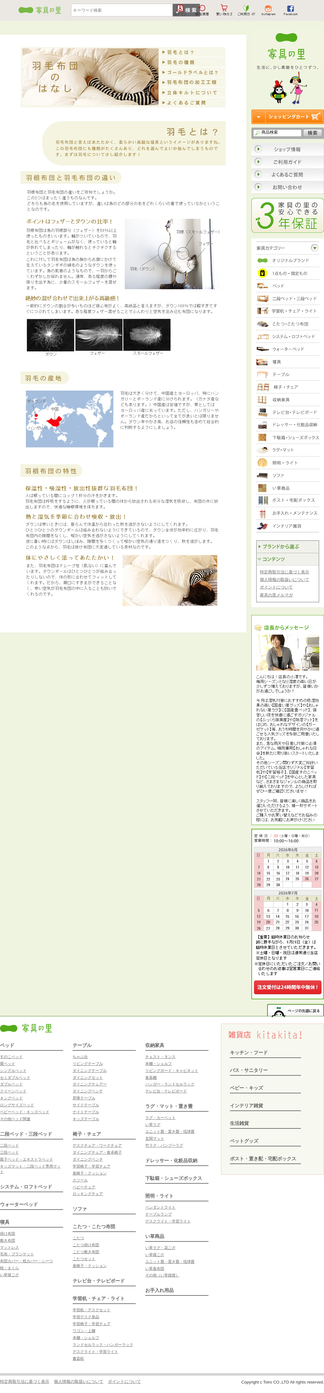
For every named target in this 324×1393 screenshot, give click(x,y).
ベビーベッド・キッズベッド (24, 1112)
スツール (80, 1180)
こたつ (78, 1238)
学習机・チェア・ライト (99, 1298)
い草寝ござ (9, 1275)
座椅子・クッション (90, 1173)
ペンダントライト (160, 1207)
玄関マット (154, 1138)
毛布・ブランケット (17, 1254)
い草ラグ (152, 1124)
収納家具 (154, 1045)
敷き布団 (7, 1240)
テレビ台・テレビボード (99, 1280)
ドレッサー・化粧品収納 (171, 1160)
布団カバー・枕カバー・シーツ (26, 1261)
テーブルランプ (158, 1214)
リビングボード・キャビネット (171, 1070)
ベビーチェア (84, 1187)
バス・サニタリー (249, 1070)
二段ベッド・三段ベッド (26, 1134)
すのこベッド (11, 1057)
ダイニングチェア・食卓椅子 (97, 1152)
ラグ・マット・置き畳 (169, 1106)
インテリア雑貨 (246, 1105)
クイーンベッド (13, 1091)
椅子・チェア (87, 1134)
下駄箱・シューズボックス (173, 1178)
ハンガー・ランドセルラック (170, 1084)
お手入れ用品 (159, 1290)
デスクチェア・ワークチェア (97, 1145)
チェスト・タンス (160, 1057)
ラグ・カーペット (160, 1117)
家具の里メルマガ (276, 595)
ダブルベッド (11, 1084)
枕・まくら (9, 1268)
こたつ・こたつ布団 (94, 1226)
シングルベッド (13, 1070)
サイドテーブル (86, 1105)
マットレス (9, 1247)
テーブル (82, 1045)
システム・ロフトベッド (26, 1186)
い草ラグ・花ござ (160, 1248)
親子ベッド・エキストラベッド (26, 1159)
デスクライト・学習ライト (95, 1351)
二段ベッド (9, 1145)
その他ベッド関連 (15, 1119)
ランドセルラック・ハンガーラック (103, 1344)
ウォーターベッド (19, 1204)
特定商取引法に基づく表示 (284, 572)
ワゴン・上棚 (84, 1331)
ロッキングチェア (88, 1194)
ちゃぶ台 (80, 1057)
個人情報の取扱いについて (284, 579)
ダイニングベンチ (88, 1091)
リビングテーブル (88, 1063)
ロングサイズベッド (17, 1105)
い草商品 (154, 1236)
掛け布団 (7, 1233)
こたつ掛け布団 (86, 1245)
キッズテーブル (86, 1119)
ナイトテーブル (86, 1112)
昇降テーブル (84, 1098)
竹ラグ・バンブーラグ (164, 1145)
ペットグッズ (244, 1141)
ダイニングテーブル (90, 1070)
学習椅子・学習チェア (92, 1166)
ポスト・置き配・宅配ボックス (263, 1158)
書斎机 (78, 1358)
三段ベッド (9, 1152)
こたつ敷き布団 (86, 1252)
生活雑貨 (239, 1123)
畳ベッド (7, 1063)
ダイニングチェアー (90, 1084)
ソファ (80, 1208)
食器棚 (151, 1077)
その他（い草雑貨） (162, 1275)
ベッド (7, 1045)
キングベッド (11, 1098)
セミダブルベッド (15, 1077)
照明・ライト (159, 1196)
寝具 (4, 1222)
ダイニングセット (88, 1077)
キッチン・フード (249, 1052)
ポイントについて (276, 587)
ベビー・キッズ (246, 1088)
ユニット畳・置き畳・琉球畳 (170, 1131)
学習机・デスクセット (92, 1310)
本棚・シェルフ (86, 1338)
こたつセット (84, 1259)
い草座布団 (154, 1268)
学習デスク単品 (86, 1317)
